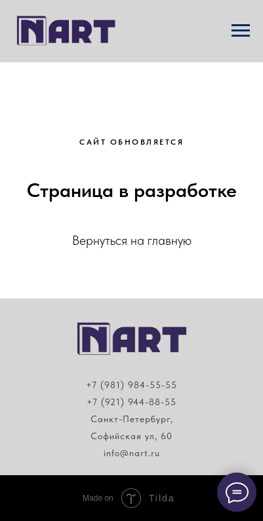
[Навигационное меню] (241, 30)
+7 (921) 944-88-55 (131, 402)
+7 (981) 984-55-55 (131, 385)
